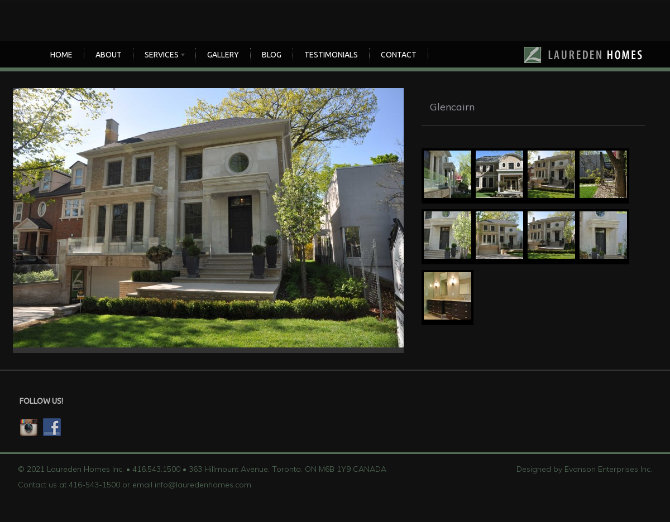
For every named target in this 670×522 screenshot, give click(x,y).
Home (61, 54)
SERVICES (162, 55)
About (108, 54)
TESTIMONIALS (331, 54)
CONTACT (399, 54)
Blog (271, 54)
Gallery (223, 54)
